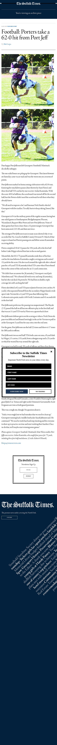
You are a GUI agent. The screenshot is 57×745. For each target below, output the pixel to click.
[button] (28, 355)
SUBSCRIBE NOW (16, 391)
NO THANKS (40, 391)
